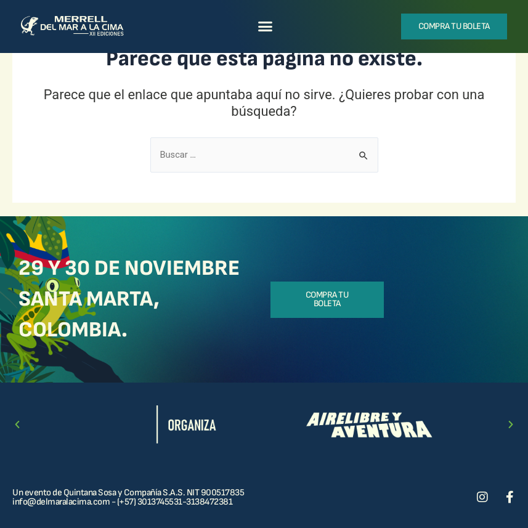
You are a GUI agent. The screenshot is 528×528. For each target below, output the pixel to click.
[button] (265, 26)
